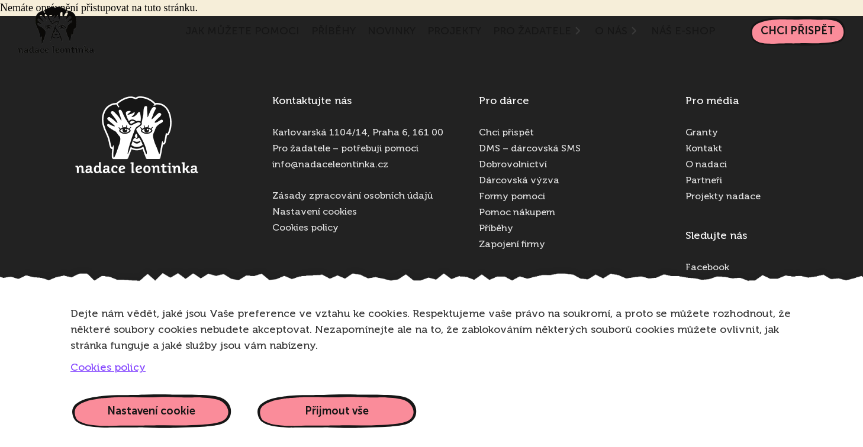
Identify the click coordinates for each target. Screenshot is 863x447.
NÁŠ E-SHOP (683, 30)
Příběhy (333, 30)
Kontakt (703, 149)
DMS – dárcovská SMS (530, 149)
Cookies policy (305, 228)
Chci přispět (798, 30)
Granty (701, 133)
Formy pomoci (512, 197)
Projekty (454, 30)
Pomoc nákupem (517, 213)
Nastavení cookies (314, 212)
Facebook (707, 268)
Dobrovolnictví (513, 165)
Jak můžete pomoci (242, 30)
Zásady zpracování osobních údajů (352, 196)
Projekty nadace (723, 197)
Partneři (703, 181)
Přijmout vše (337, 410)
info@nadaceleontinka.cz (330, 165)
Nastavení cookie (151, 410)
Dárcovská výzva (519, 181)
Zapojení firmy (512, 245)
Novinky (392, 30)
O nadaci (706, 165)
